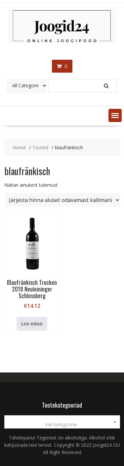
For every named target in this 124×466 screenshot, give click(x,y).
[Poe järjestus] (62, 200)
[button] (115, 115)
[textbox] (62, 424)
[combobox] (62, 422)
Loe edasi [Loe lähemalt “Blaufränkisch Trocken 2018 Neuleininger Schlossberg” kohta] (32, 323)
